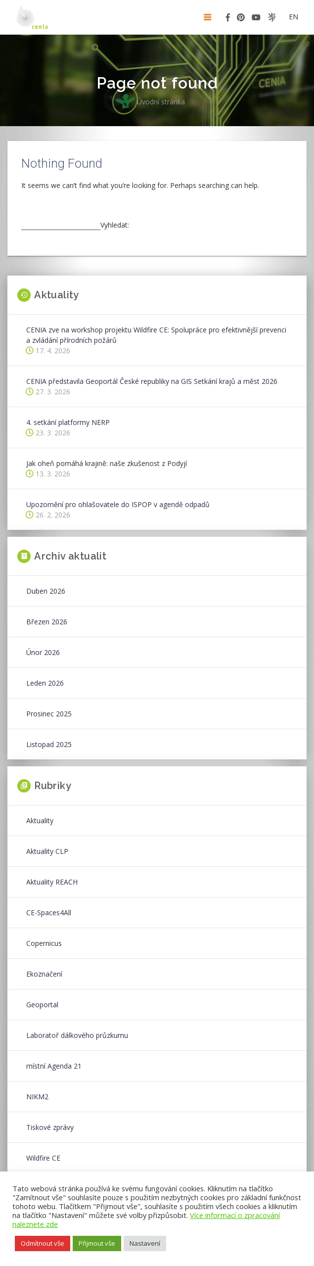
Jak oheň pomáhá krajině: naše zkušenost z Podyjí (106, 463)
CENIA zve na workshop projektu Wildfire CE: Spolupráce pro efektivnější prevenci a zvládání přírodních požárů (156, 335)
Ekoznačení (44, 974)
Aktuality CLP (47, 851)
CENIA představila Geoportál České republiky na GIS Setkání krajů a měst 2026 (151, 381)
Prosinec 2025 (49, 713)
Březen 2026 (46, 621)
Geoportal (42, 1004)
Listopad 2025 (49, 744)
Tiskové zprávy (50, 1127)
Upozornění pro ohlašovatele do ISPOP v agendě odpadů (118, 504)
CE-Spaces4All (48, 912)
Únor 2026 (43, 652)
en (293, 16)
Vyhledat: (114, 225)
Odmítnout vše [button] (42, 1243)
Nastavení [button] (145, 1243)
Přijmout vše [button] (97, 1243)
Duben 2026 (45, 591)
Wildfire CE (43, 1158)
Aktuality (39, 820)
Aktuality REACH (52, 882)
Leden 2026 (45, 683)
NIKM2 (37, 1096)
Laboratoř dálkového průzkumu (77, 1035)
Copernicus (44, 943)
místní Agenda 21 (54, 1066)
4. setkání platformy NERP (68, 422)
